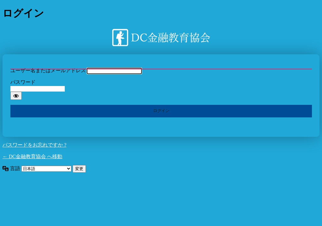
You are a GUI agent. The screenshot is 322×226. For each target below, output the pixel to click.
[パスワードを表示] (16, 96)
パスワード (23, 82)
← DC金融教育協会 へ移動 (32, 156)
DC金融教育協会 (161, 37)
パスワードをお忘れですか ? (34, 145)
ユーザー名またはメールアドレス (48, 70)
